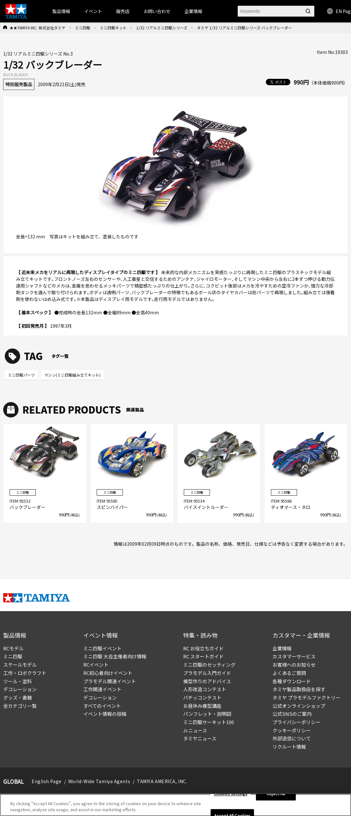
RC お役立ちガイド (203, 648)
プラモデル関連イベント (109, 681)
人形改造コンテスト (204, 689)
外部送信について (292, 738)
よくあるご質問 (289, 673)
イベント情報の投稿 (104, 713)
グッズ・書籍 (17, 697)
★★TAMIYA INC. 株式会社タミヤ (37, 27)
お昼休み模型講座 (202, 705)
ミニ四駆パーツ (21, 375)
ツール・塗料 (17, 681)
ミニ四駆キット (113, 27)
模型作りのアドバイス (207, 681)
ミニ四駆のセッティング (209, 664)
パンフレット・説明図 (207, 713)
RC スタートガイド (203, 656)
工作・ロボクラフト (24, 673)
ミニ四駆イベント (102, 648)
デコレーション (20, 689)
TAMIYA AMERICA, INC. (162, 781)
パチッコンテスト (202, 697)
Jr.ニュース (195, 730)
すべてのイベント (102, 705)
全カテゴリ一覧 (20, 705)
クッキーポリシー (292, 730)
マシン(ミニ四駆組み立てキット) (72, 375)
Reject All (276, 794)
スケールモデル (20, 664)
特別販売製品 (18, 84)
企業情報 (282, 648)
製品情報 (61, 11)
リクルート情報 (289, 746)
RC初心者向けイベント (107, 673)
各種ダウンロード (292, 681)
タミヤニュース (199, 738)
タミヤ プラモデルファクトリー (306, 697)
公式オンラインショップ (299, 705)
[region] (175, 805)
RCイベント (95, 664)
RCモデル (13, 648)
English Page (47, 781)
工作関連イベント (102, 689)
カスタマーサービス (294, 656)
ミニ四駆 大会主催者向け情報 (114, 656)
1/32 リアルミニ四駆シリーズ (161, 27)
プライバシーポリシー (296, 722)
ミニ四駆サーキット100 (208, 722)
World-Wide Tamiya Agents (99, 781)
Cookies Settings (230, 794)
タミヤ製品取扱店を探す (299, 689)
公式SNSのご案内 (292, 713)
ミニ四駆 (82, 27)
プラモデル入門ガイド (207, 673)
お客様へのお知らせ (294, 664)
